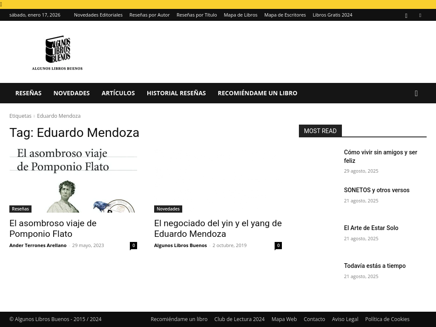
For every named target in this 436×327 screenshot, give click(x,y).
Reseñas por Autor (149, 14)
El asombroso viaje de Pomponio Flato (53, 228)
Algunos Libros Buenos (180, 245)
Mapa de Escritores (285, 14)
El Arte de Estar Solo (371, 228)
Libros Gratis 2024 (333, 14)
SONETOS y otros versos (377, 190)
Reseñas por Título (197, 14)
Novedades (71, 93)
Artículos (118, 93)
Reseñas (28, 93)
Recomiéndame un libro (258, 93)
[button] (416, 94)
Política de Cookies (387, 319)
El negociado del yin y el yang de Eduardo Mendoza (218, 228)
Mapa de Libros (241, 14)
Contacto (314, 319)
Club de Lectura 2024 (240, 319)
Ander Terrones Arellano (37, 245)
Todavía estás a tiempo (375, 265)
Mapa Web (284, 319)
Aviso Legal (345, 319)
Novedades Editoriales (98, 14)
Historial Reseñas (176, 93)
